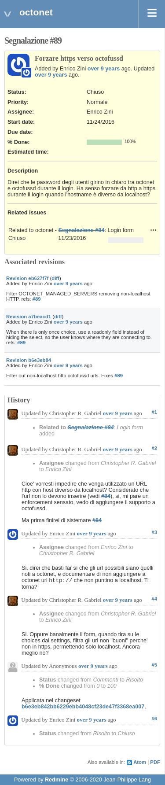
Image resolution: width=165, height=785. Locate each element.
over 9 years (104, 69)
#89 (37, 299)
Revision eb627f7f (27, 278)
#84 (105, 496)
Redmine (56, 780)
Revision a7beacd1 (28, 316)
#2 (154, 448)
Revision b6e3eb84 (28, 360)
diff (55, 278)
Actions (153, 229)
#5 (154, 664)
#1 (154, 412)
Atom (139, 762)
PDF (155, 762)
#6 (154, 718)
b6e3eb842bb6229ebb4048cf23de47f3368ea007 (83, 707)
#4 (154, 598)
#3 (154, 532)
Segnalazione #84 (81, 230)
